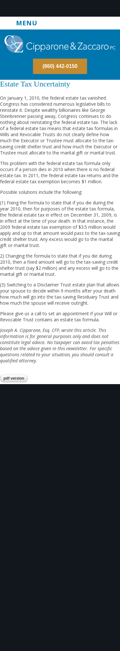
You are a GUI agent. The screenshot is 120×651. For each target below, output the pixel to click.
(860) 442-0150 (60, 66)
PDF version (14, 378)
